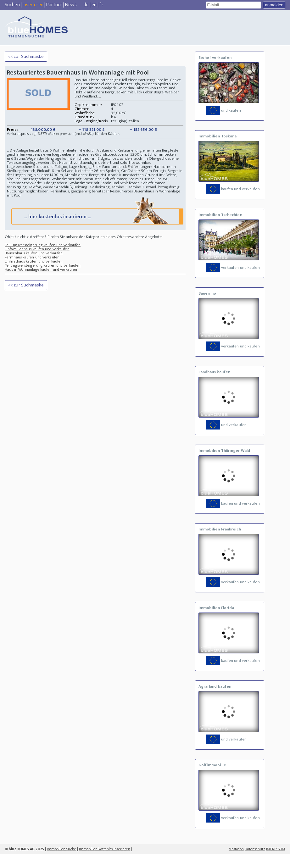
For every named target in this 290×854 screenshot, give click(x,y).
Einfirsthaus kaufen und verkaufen (34, 261)
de (85, 5)
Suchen (12, 5)
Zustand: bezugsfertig (161, 187)
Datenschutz (255, 849)
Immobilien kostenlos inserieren (104, 849)
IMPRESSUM (275, 849)
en (94, 5)
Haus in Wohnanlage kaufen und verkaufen (41, 269)
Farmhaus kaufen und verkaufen (32, 257)
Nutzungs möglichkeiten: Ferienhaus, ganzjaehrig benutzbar (58, 191)
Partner (54, 5)
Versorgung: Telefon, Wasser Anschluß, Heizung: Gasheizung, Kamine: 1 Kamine (74, 187)
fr (101, 5)
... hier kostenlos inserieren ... (96, 216)
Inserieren (33, 5)
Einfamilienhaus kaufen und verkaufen (37, 249)
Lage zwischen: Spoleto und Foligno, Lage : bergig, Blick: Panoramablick (67, 166)
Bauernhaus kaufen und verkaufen (34, 253)
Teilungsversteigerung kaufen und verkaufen (43, 244)
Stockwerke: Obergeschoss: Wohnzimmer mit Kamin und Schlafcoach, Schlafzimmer (93, 183)
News (70, 5)
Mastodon (236, 849)
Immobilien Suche (61, 849)
